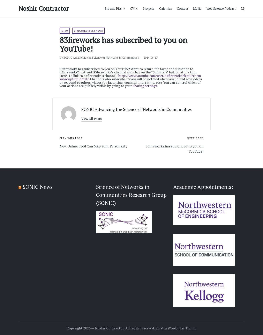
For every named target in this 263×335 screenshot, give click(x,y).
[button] (91, 119)
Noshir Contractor (43, 8)
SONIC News (38, 186)
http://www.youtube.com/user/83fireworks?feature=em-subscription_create (131, 77)
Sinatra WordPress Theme (176, 328)
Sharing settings (145, 85)
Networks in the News (88, 30)
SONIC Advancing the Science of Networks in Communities (136, 109)
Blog (65, 30)
